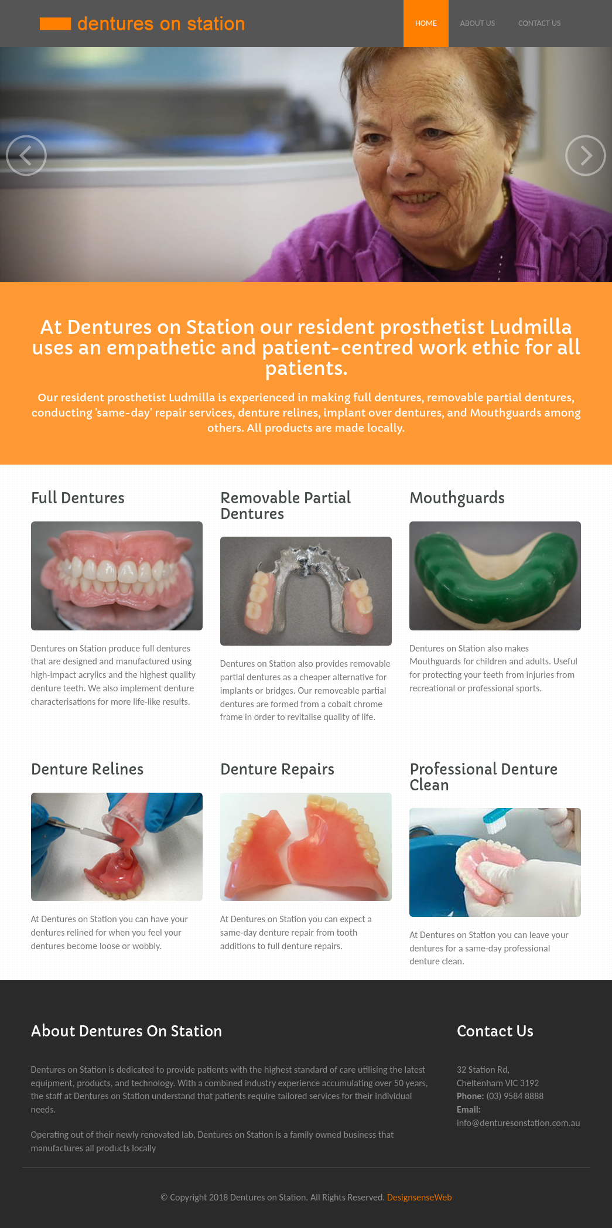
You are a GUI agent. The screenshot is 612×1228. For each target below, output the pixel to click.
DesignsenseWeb (419, 1197)
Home (426, 23)
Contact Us (539, 23)
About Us (477, 23)
